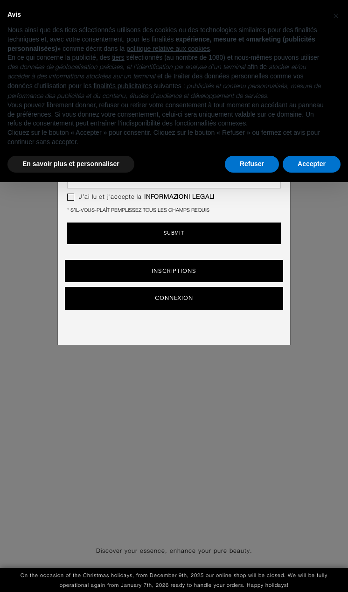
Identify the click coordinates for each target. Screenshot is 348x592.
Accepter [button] (312, 163)
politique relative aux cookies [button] (168, 48)
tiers (118, 57)
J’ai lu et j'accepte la (141, 197)
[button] (335, 14)
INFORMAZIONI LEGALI (179, 197)
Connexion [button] (174, 298)
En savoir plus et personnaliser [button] (70, 163)
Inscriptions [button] (174, 271)
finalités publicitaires (122, 86)
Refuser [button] (252, 163)
